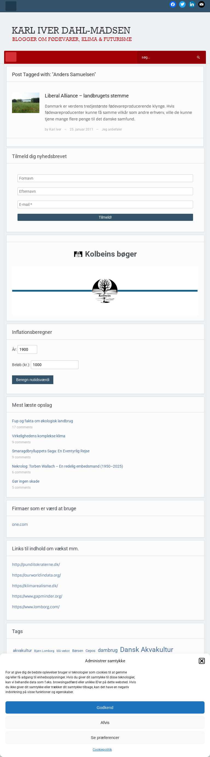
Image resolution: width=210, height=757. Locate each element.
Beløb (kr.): (21, 365)
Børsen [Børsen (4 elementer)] (77, 651)
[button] (202, 661)
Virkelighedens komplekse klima (38, 436)
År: (14, 349)
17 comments (22, 427)
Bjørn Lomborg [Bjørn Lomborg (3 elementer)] (44, 651)
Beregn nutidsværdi (32, 380)
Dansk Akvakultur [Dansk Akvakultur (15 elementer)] (146, 650)
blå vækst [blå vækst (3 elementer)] (63, 651)
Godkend (105, 707)
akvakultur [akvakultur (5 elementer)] (22, 650)
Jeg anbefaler (112, 129)
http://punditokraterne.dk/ (36, 564)
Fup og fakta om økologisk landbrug (42, 421)
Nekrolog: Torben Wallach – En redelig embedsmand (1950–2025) (67, 466)
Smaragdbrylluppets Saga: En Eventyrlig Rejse (50, 451)
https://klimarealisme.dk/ (35, 585)
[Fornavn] (105, 178)
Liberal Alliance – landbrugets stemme (87, 96)
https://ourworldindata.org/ (36, 575)
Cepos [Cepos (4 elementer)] (90, 651)
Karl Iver (55, 129)
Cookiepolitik (102, 750)
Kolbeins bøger (111, 254)
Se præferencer (105, 737)
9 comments (21, 442)
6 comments (21, 472)
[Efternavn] (105, 191)
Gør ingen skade (25, 481)
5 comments (21, 487)
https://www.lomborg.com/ (35, 606)
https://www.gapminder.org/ (37, 596)
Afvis (105, 722)
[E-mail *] (105, 204)
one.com (20, 524)
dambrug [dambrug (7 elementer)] (108, 650)
